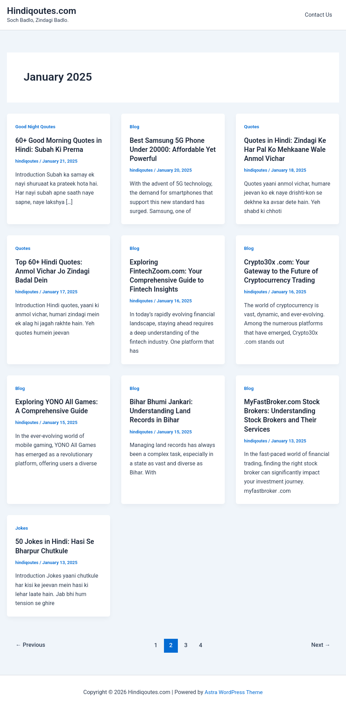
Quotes (252, 126)
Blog (134, 126)
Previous (31, 644)
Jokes (21, 527)
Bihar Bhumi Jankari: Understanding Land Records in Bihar (162, 410)
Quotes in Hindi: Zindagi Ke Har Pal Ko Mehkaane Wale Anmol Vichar (286, 149)
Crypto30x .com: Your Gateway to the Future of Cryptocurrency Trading (282, 271)
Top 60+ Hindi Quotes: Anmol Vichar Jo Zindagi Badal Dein (53, 271)
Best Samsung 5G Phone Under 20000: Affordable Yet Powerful (168, 149)
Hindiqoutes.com (41, 11)
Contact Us (319, 14)
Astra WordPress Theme (233, 691)
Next (320, 644)
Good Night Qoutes (36, 126)
